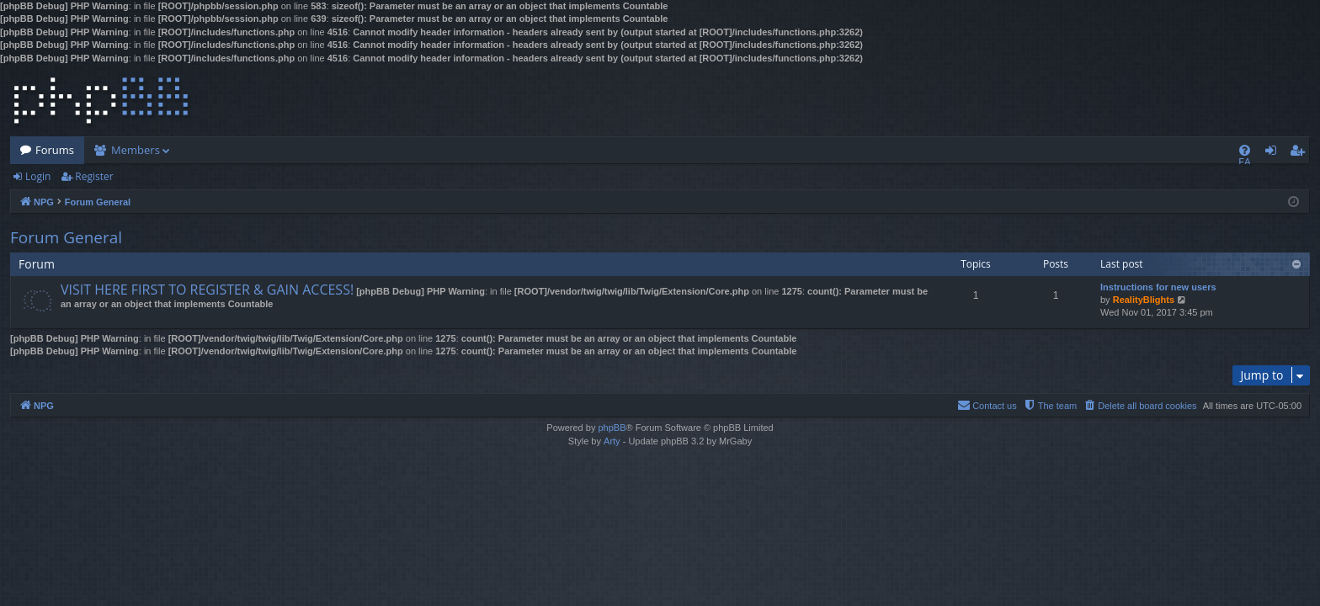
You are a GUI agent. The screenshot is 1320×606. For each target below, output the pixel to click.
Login (38, 176)
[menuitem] (1245, 150)
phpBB (611, 428)
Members (135, 149)
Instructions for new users (1158, 287)
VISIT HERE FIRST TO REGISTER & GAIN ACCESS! (207, 289)
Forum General (66, 237)
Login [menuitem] (1274, 153)
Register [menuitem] (1300, 153)
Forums (54, 149)
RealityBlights (1143, 300)
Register (94, 176)
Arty (612, 441)
